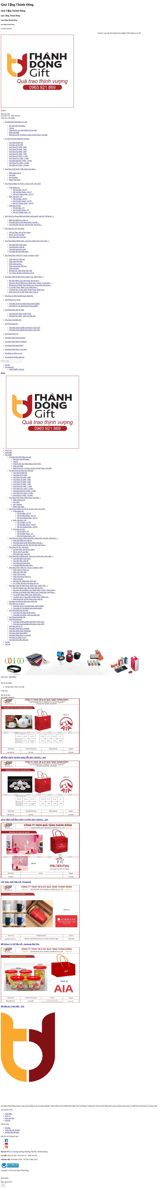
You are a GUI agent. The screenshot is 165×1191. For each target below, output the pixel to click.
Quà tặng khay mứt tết (16, 247)
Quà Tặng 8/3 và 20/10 (16, 604)
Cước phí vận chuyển (12, 1130)
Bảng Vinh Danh (14, 180)
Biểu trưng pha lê (15, 173)
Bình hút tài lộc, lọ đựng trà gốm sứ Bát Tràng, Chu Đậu (28, 135)
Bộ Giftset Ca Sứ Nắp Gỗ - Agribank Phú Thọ (20, 944)
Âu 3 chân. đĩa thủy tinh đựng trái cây (21, 273)
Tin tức (7, 365)
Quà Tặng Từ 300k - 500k (18, 152)
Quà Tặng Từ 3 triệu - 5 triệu (19, 163)
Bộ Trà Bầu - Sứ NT (20, 199)
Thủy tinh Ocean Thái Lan (18, 266)
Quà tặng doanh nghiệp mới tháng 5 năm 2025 (24, 330)
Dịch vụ (7, 1116)
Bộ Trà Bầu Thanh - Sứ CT (22, 192)
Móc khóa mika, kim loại (17, 237)
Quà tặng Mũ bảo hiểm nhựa (19, 251)
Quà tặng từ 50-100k (16, 145)
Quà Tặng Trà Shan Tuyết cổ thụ (20, 314)
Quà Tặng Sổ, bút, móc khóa (18, 547)
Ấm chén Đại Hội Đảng (17, 126)
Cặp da (11, 128)
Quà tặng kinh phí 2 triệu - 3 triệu (20, 161)
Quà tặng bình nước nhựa (18, 245)
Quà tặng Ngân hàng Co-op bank (20, 635)
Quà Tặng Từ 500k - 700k (18, 154)
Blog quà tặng (9, 1118)
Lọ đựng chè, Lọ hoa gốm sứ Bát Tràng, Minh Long (26, 290)
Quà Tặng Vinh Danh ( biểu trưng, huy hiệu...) (24, 498)
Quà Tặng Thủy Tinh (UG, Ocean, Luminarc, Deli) (26, 567)
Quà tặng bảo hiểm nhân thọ (18, 640)
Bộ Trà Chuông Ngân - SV (22, 212)
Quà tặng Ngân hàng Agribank (19, 628)
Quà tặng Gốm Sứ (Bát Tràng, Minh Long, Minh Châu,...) (28, 586)
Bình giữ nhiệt (14, 132)
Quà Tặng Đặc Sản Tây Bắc (18, 610)
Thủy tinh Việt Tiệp (15, 261)
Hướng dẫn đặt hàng (12, 1132)
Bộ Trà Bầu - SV (19, 208)
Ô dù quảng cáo (14, 187)
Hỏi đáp (7, 1128)
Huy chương (13, 177)
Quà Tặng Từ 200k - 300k (18, 149)
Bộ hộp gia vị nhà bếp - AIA (12, 1006)
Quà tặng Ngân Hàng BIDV (18, 633)
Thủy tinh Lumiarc (15, 264)
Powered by (5, 1178)
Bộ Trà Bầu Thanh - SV (21, 210)
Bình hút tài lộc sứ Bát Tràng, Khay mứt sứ (23, 292)
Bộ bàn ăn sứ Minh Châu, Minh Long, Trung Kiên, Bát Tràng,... (30, 285)
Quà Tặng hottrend (15, 619)
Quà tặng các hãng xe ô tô (17, 637)
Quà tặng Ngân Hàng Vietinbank (20, 631)
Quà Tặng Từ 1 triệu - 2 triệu (19, 158)
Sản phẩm (8, 455)
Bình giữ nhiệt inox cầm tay (18, 220)
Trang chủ (8, 450)
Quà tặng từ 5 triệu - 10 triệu (19, 165)
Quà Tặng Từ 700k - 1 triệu (18, 156)
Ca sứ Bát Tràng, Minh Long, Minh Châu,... (23, 287)
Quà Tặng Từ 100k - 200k (18, 147)
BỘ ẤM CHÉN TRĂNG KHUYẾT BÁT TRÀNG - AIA (23, 757)
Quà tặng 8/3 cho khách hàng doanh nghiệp (23, 306)
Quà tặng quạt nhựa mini (17, 249)
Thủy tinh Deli (14, 268)
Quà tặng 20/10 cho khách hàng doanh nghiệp (24, 304)
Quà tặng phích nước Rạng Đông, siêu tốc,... (24, 222)
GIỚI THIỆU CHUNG (16, 369)
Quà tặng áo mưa (15, 205)
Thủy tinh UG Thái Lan (17, 259)
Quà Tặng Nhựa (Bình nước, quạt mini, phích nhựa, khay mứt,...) (31, 556)
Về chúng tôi (10, 367)
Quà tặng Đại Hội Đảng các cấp (20, 457)
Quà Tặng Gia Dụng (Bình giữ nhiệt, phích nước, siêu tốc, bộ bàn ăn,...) (33, 538)
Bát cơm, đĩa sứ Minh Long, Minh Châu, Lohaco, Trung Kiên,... (30, 283)
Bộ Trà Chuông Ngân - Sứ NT (23, 203)
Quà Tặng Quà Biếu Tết (17, 617)
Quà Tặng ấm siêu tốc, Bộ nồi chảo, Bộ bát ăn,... (25, 225)
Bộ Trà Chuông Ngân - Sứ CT (23, 194)
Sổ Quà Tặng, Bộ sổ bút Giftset (19, 232)
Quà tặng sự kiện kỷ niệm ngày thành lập (23, 601)
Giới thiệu (8, 452)
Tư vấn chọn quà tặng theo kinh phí (21, 470)
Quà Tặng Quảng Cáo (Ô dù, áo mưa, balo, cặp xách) (27, 509)
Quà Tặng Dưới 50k (16, 143)
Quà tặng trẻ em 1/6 (15, 626)
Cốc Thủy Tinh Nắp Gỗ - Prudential (16, 882)
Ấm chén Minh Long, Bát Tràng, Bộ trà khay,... (24, 281)
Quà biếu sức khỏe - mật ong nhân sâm (22, 316)
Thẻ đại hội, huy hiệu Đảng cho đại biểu (23, 130)
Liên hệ (7, 644)
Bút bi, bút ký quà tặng (16, 235)
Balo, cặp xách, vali (15, 196)
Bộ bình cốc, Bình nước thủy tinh (20, 271)
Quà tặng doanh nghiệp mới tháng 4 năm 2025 (24, 328)
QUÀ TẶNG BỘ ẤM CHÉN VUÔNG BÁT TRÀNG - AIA (24, 820)
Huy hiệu (12, 175)
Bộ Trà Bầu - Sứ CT (20, 190)
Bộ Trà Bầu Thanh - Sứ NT (22, 201)
